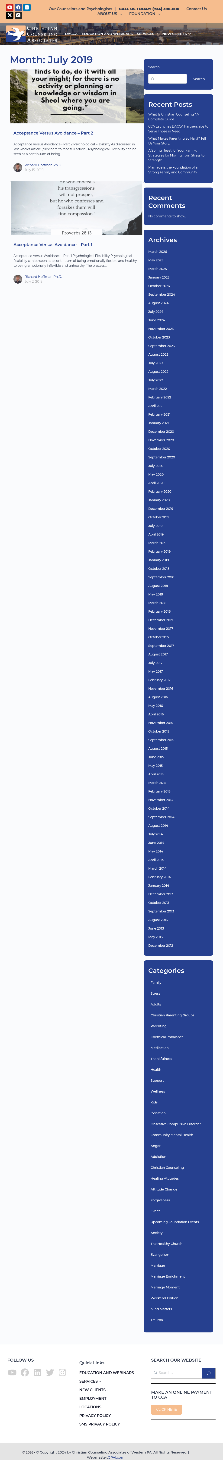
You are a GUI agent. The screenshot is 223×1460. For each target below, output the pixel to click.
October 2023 (159, 337)
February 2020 (159, 491)
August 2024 (158, 303)
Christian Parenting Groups (172, 1015)
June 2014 (156, 843)
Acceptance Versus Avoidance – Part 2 (53, 133)
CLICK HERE (166, 1409)
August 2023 (158, 354)
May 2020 (156, 474)
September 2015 (161, 740)
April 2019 (156, 534)
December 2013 (160, 894)
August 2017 (158, 654)
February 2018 (159, 611)
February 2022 (159, 397)
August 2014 (158, 826)
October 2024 (159, 286)
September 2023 (161, 346)
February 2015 (159, 791)
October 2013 (158, 903)
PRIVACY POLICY (95, 1415)
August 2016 (158, 697)
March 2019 (157, 543)
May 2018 (155, 594)
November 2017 (160, 629)
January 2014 (158, 886)
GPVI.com (116, 1457)
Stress (155, 993)
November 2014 (160, 800)
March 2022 (157, 389)
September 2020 (161, 457)
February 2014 (159, 877)
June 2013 (156, 928)
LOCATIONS (90, 1407)
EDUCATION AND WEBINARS (106, 1373)
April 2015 (156, 774)
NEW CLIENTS (92, 1390)
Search (154, 67)
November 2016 (160, 688)
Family (156, 983)
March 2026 (157, 252)
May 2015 (155, 766)
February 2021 (159, 414)
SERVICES (88, 1381)
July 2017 (155, 663)
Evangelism (160, 1255)
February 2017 (159, 680)
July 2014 (155, 834)
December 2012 (160, 945)
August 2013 (158, 920)
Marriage (158, 1265)
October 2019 (158, 517)
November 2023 (161, 329)
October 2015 (158, 731)
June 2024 (156, 320)
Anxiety (157, 1233)
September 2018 (161, 577)
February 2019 (159, 551)
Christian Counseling (167, 1167)
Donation (158, 1113)
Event (155, 1211)
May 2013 (155, 937)
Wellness (158, 1091)
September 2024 (161, 294)
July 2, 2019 (33, 281)
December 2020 (161, 431)
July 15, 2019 (34, 170)
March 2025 (157, 269)
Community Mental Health (172, 1135)
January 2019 (158, 560)
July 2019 (155, 526)
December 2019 (160, 509)
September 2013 (161, 911)
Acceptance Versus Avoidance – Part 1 (52, 244)
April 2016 (156, 714)
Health (156, 1070)
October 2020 (159, 449)
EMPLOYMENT (93, 1398)
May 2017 (155, 671)
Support (157, 1080)
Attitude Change (164, 1189)
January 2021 (158, 423)
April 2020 (156, 483)
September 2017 (161, 646)
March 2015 (157, 783)
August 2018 (158, 586)
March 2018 (157, 603)
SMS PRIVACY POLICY (99, 1424)
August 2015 (158, 748)
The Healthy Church (166, 1244)
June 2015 (156, 757)
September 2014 (161, 817)
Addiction (158, 1157)
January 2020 (159, 500)
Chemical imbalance (167, 1037)
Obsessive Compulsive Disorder (176, 1124)
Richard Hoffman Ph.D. (43, 165)
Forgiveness (160, 1200)
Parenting (159, 1026)
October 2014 (158, 808)
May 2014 (155, 851)
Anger (156, 1146)
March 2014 (157, 868)
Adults (156, 1004)
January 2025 (158, 277)
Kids (154, 1102)
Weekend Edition (164, 1298)
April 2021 (156, 406)
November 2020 (161, 440)
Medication (160, 1048)
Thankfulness (161, 1059)
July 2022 (155, 380)
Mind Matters (161, 1309)
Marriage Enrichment (168, 1276)
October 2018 (158, 569)
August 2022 (158, 372)
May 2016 (155, 706)
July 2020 (155, 466)
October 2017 (158, 637)
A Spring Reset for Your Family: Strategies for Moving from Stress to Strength (176, 155)
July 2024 (155, 312)
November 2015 (160, 723)
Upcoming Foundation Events (175, 1222)
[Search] (208, 1373)
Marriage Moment (165, 1287)
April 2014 (156, 860)
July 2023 (155, 363)
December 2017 (160, 620)
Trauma (157, 1320)
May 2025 (155, 260)
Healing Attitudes (165, 1178)
